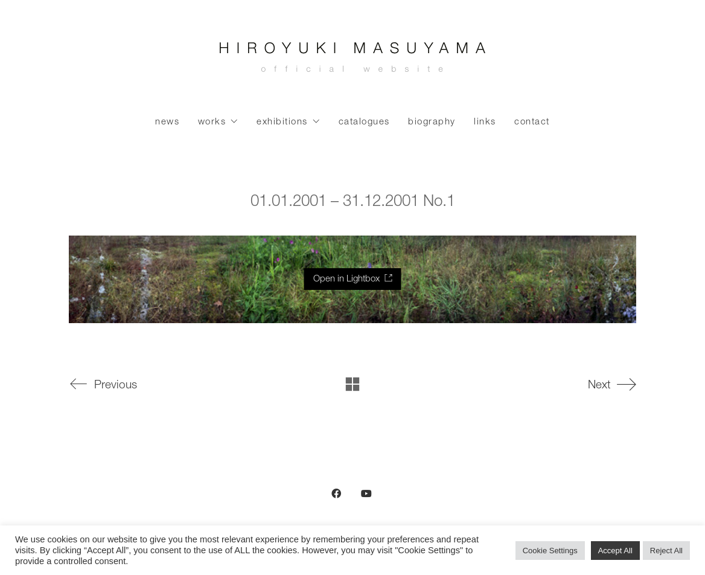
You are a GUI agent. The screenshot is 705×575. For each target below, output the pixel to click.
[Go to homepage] (352, 60)
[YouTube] (366, 493)
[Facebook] (336, 493)
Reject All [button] (666, 550)
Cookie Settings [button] (550, 550)
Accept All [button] (615, 550)
